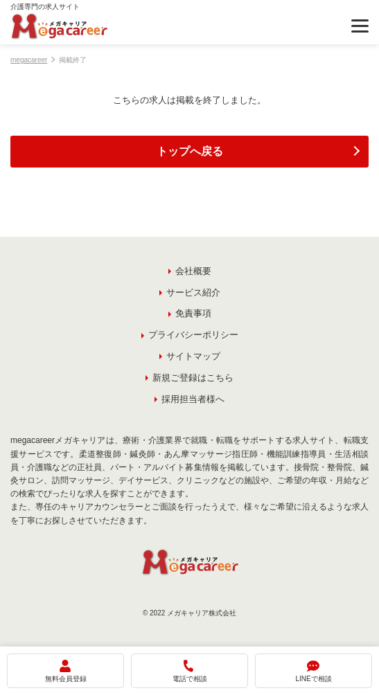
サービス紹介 (193, 292)
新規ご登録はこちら (192, 377)
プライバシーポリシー (193, 335)
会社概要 (193, 271)
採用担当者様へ (192, 399)
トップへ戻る (190, 151)
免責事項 (193, 313)
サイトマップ (193, 356)
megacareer (28, 60)
